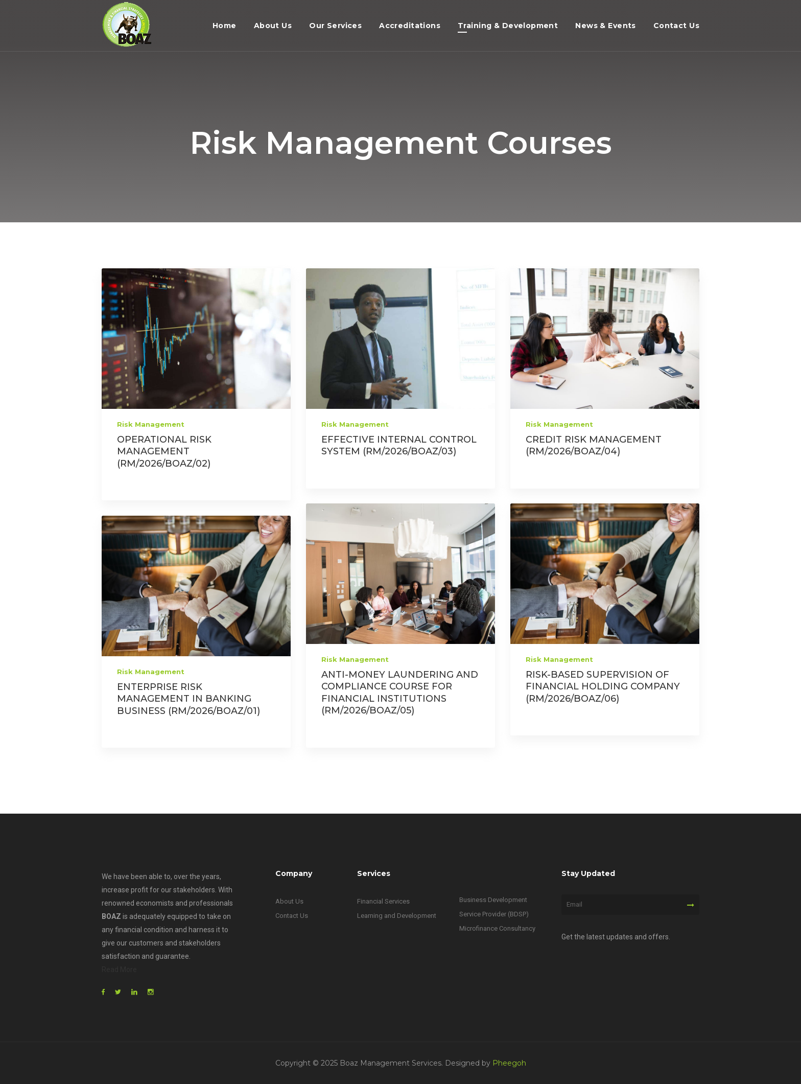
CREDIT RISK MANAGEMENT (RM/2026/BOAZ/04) (594, 445)
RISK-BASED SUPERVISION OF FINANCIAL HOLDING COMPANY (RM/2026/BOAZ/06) (603, 686)
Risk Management (150, 424)
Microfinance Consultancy (497, 928)
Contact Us (676, 25)
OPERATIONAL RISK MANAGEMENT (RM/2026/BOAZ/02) (164, 451)
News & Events (605, 25)
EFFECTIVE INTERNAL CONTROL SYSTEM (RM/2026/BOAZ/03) (399, 445)
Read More (119, 969)
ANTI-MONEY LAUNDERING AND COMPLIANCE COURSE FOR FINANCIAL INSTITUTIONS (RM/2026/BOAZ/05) (399, 692)
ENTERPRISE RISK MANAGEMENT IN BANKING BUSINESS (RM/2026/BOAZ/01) (188, 699)
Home (225, 25)
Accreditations (409, 25)
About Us (273, 25)
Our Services (335, 25)
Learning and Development (396, 915)
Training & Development (508, 25)
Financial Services (383, 901)
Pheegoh (509, 1063)
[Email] (630, 904)
